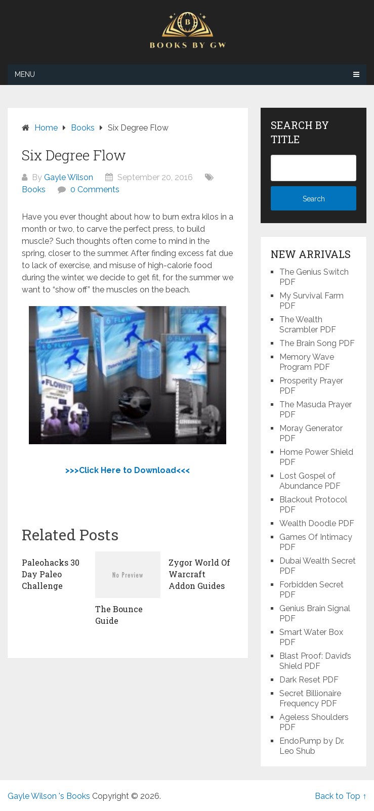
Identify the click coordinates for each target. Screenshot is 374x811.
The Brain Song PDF (317, 343)
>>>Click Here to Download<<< (127, 470)
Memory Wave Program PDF (306, 362)
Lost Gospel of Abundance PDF (310, 481)
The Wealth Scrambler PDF (307, 324)
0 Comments (94, 189)
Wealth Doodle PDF (316, 523)
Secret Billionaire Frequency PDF (310, 698)
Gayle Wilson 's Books (49, 796)
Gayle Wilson (68, 177)
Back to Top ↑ (340, 796)
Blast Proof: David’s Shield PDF (315, 661)
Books (34, 189)
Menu (25, 74)
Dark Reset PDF (309, 680)
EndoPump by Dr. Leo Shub (311, 746)
